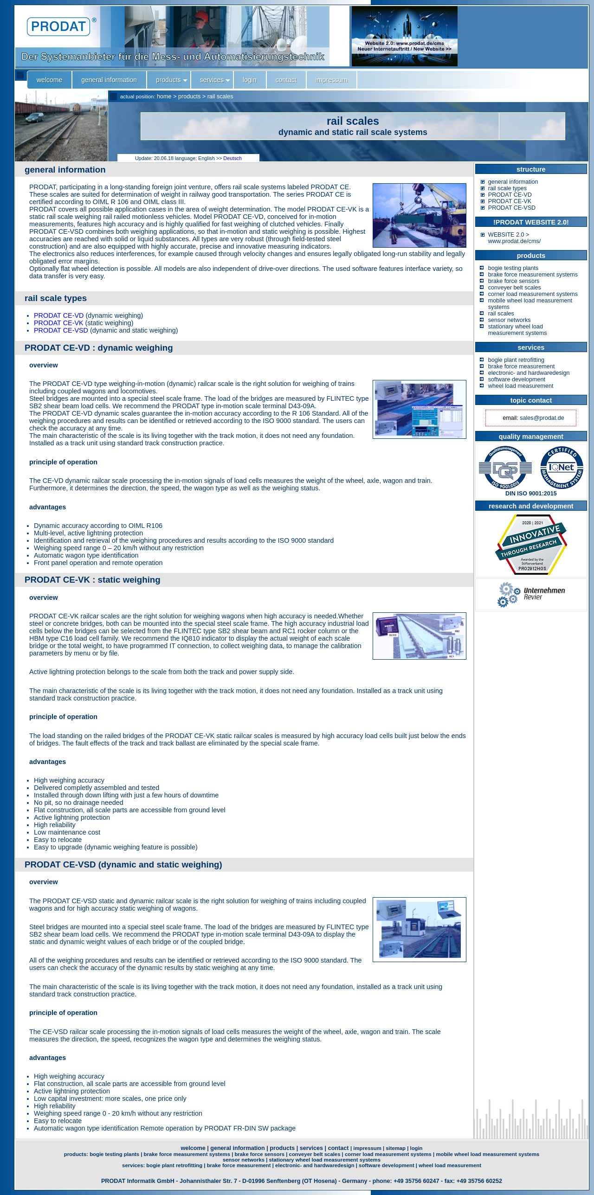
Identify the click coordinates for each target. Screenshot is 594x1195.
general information (513, 182)
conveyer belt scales (514, 287)
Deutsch (232, 158)
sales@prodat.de (542, 418)
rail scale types (507, 188)
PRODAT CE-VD (59, 315)
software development (516, 379)
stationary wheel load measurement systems (517, 329)
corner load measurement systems (533, 294)
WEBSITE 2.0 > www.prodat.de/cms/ (514, 237)
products (189, 96)
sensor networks (509, 320)
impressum (367, 1148)
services (311, 1148)
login (416, 1148)
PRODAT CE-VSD (61, 330)
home (164, 96)
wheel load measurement (521, 386)
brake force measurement (521, 366)
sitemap (396, 1148)
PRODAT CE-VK (59, 323)
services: (134, 1165)
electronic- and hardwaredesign (529, 373)
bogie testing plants (513, 268)
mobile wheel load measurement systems (487, 1154)
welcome (193, 1148)
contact (338, 1148)
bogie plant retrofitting (516, 360)
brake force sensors (514, 281)
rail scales (220, 96)
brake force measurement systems (533, 274)
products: (77, 1154)
